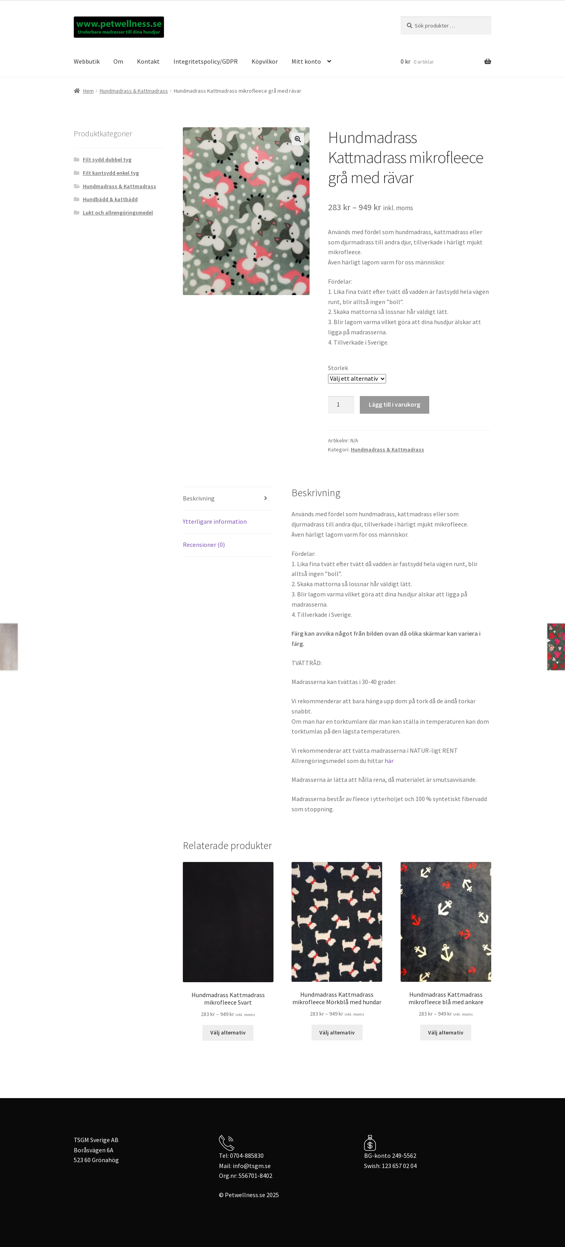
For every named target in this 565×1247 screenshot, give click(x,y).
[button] (298, 139)
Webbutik (87, 61)
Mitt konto (306, 61)
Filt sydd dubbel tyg (107, 159)
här (389, 761)
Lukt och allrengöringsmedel (118, 212)
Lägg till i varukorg (394, 404)
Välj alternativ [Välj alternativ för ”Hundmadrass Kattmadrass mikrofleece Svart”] (228, 1032)
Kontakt (148, 61)
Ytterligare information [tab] (215, 521)
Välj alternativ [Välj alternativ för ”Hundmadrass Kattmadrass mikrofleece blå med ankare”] (445, 1032)
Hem (88, 90)
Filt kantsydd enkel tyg (111, 172)
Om (118, 61)
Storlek (338, 368)
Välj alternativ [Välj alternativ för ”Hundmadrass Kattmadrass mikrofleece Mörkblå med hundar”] (337, 1032)
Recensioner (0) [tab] (204, 544)
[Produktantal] (341, 405)
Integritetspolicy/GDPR (205, 61)
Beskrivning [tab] (199, 498)
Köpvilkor (265, 61)
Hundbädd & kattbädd (110, 199)
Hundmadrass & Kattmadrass (134, 90)
